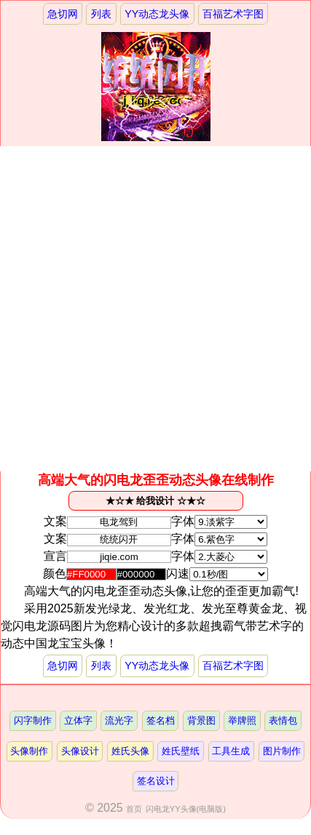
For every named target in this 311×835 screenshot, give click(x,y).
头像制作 (29, 751)
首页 (134, 808)
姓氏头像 (130, 751)
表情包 (283, 720)
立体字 (78, 720)
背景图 (201, 720)
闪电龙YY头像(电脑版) (186, 808)
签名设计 (156, 780)
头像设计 (80, 751)
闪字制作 (33, 720)
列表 (101, 14)
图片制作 (282, 751)
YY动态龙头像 (157, 14)
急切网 (62, 14)
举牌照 (242, 720)
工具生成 (231, 751)
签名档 (160, 720)
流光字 (119, 720)
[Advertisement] (155, 308)
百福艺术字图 (233, 14)
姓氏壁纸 (181, 751)
